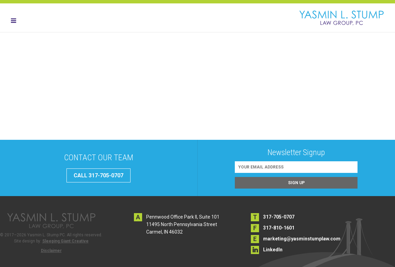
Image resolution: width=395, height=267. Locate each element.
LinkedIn (273, 249)
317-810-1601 (278, 228)
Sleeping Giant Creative (65, 241)
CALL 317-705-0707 (98, 175)
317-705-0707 (278, 217)
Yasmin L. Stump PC (341, 17)
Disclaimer (51, 250)
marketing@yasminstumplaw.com (301, 238)
